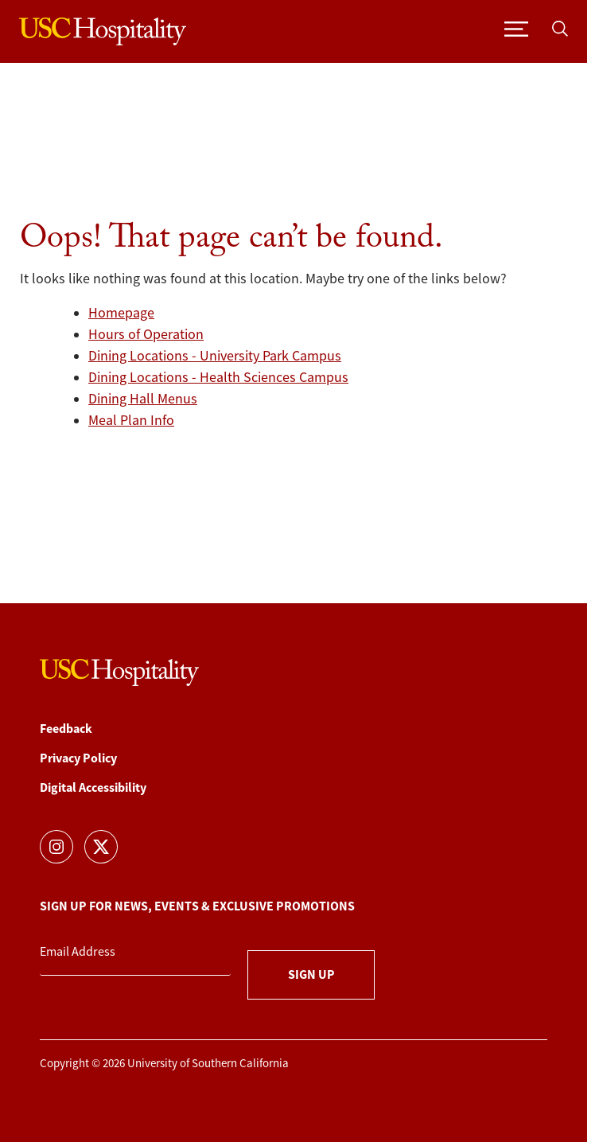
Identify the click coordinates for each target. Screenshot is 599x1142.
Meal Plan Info (131, 420)
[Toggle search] (560, 27)
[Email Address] (135, 953)
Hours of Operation (146, 334)
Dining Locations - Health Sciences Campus (218, 377)
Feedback (66, 728)
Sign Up (311, 974)
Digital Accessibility (93, 787)
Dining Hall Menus (142, 398)
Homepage (121, 313)
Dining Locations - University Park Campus (214, 355)
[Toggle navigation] (516, 27)
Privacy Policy (78, 758)
